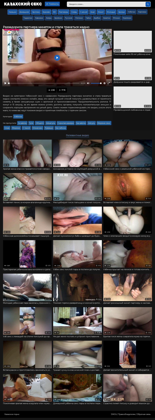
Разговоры (63, 13)
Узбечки (131, 13)
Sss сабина (60, 129)
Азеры (48, 19)
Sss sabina (80, 124)
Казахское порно (11, 416)
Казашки (12, 13)
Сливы (74, 13)
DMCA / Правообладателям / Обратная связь (131, 416)
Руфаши (49, 129)
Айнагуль (50, 124)
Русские (68, 19)
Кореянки (127, 19)
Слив (7, 129)
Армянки (58, 19)
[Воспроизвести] (5, 84)
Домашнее (24, 13)
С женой (83, 13)
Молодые (111, 13)
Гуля (31, 124)
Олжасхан (37, 129)
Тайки (88, 19)
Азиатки (106, 19)
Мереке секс (103, 124)
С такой (26, 129)
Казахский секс (24, 4)
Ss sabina (22, 124)
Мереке (16, 129)
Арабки (97, 19)
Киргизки (142, 13)
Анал (92, 13)
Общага (39, 124)
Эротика (35, 13)
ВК (54, 13)
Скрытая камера (66, 124)
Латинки (79, 19)
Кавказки (39, 19)
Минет (101, 13)
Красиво (46, 13)
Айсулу (91, 124)
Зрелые (121, 13)
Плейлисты (55, 4)
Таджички (27, 19)
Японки (116, 19)
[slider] (44, 84)
